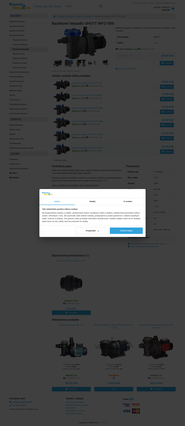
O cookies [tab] (128, 201)
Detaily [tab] (92, 201)
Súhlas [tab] (57, 201)
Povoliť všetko (126, 231)
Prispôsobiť (92, 231)
